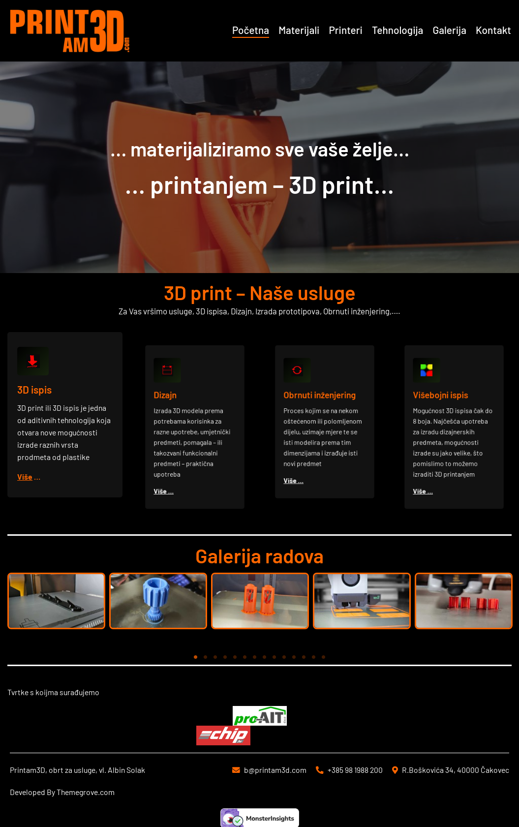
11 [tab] (294, 657)
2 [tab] (206, 657)
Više (25, 476)
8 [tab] (265, 657)
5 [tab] (235, 657)
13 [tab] (314, 657)
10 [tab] (284, 657)
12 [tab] (304, 657)
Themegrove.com (86, 791)
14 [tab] (324, 657)
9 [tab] (274, 657)
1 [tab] (196, 657)
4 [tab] (225, 657)
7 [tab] (255, 657)
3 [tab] (215, 657)
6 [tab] (245, 657)
